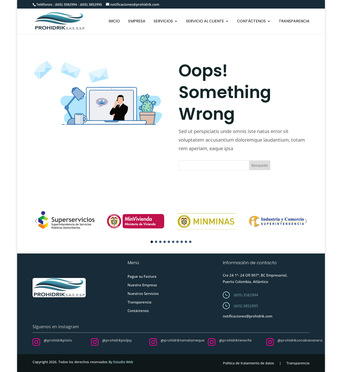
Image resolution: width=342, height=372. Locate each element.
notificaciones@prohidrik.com (247, 316)
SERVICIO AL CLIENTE (205, 22)
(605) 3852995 (246, 305)
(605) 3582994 (246, 295)
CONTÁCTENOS (251, 22)
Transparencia (140, 302)
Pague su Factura (142, 276)
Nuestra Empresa (142, 285)
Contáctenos (138, 310)
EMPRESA (136, 22)
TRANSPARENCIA (294, 22)
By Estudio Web (121, 362)
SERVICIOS (163, 22)
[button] (306, 221)
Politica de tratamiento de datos (248, 363)
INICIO (114, 22)
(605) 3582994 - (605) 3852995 (78, 4)
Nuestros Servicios (143, 293)
